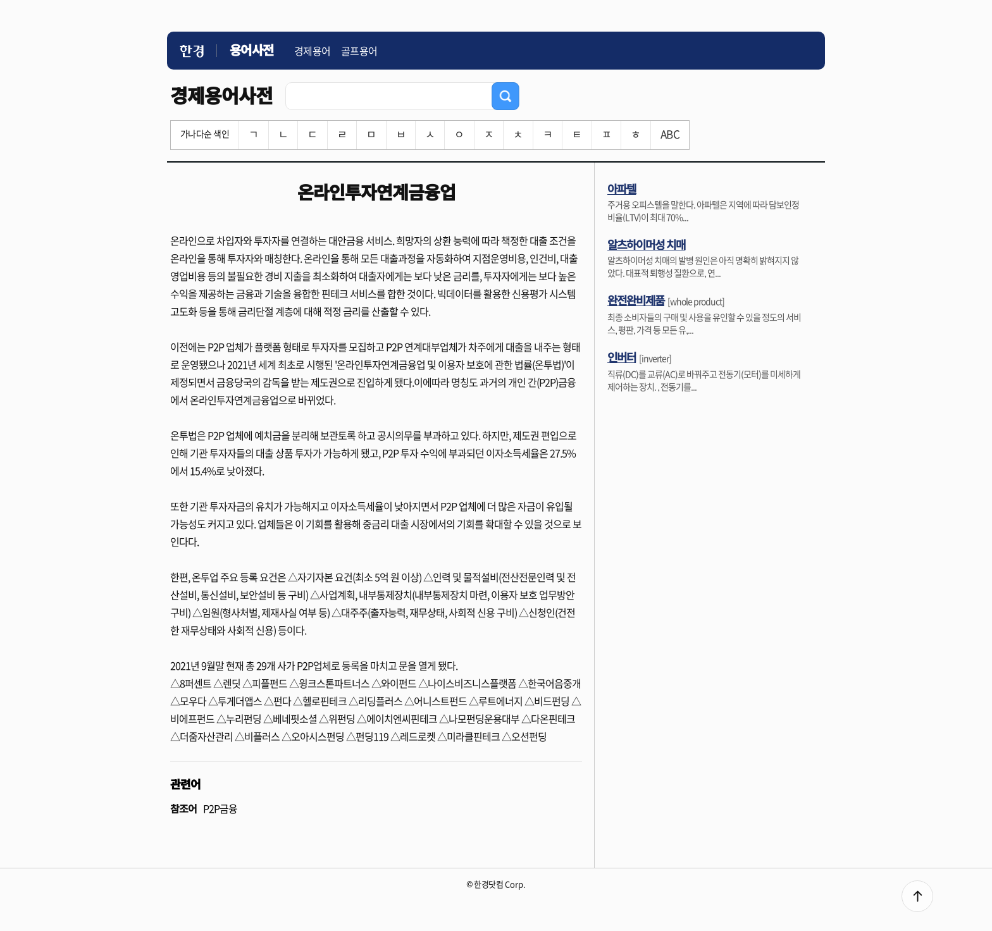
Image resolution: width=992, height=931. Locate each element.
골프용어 (359, 50)
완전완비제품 (635, 300)
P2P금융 (220, 808)
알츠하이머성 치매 (646, 244)
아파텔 (621, 188)
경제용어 (312, 50)
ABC (669, 134)
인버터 (621, 356)
